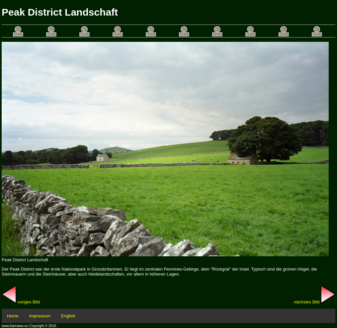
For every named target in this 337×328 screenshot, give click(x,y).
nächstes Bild (314, 301)
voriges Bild (21, 301)
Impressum (39, 315)
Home (13, 315)
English (68, 315)
